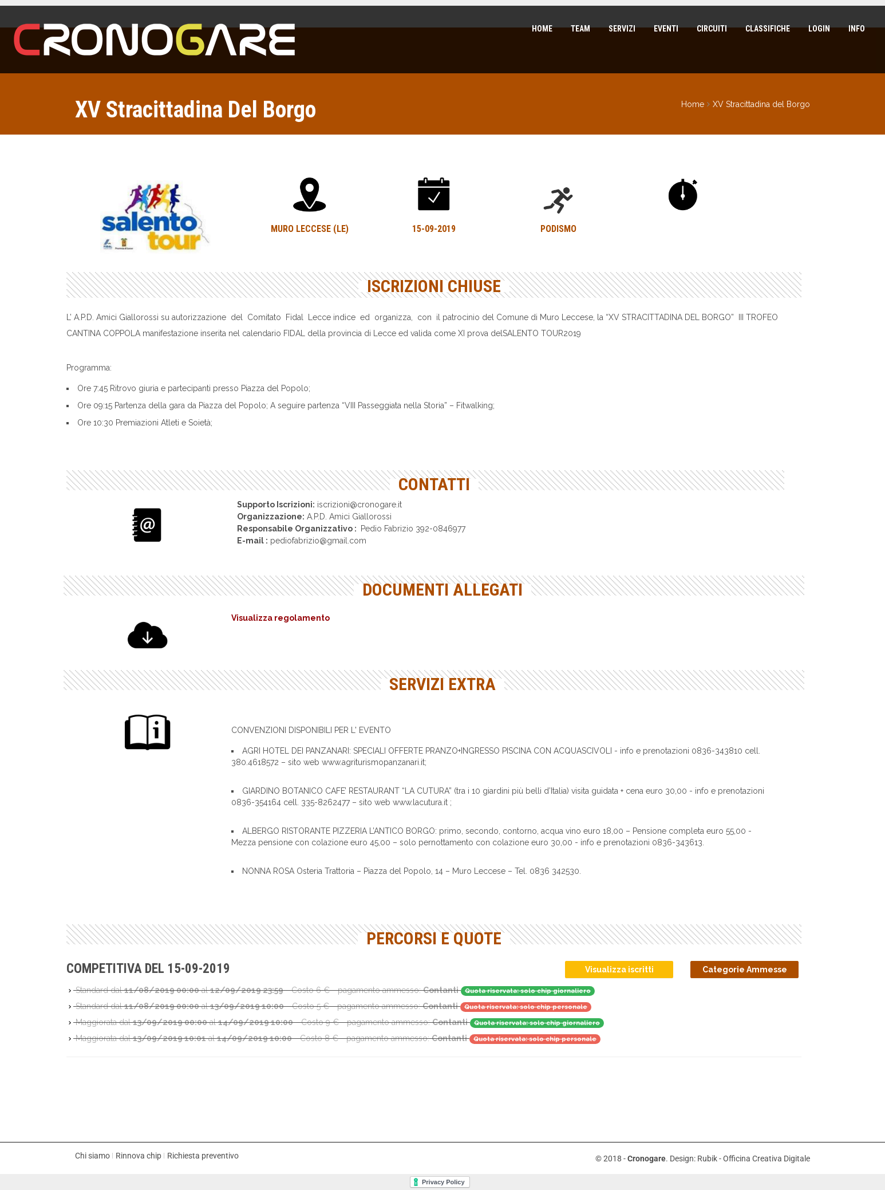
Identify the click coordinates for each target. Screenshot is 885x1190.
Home (541, 28)
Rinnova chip (138, 1155)
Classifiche (767, 28)
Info (856, 28)
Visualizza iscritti (619, 969)
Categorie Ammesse (744, 969)
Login (818, 28)
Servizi (621, 28)
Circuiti (711, 28)
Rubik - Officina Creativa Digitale (753, 1158)
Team (580, 28)
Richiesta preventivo (203, 1155)
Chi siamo (92, 1155)
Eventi (665, 28)
